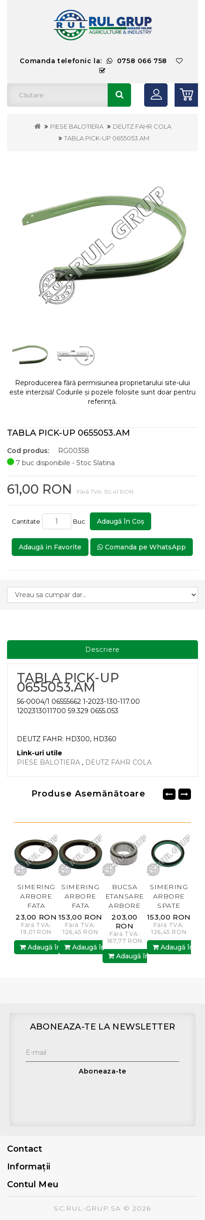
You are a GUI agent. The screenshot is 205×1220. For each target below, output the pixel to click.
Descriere (102, 649)
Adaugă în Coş (120, 521)
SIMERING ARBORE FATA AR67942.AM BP (36, 905)
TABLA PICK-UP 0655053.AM (106, 138)
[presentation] (97, 1099)
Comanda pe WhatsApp (141, 547)
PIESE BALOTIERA (76, 126)
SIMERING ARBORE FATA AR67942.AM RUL (81, 905)
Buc (80, 521)
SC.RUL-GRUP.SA (87, 1208)
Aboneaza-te (102, 1071)
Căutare (119, 95)
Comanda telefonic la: (93, 61)
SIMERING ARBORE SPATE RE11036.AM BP (169, 905)
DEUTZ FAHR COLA (142, 126)
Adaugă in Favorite (50, 547)
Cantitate (26, 521)
